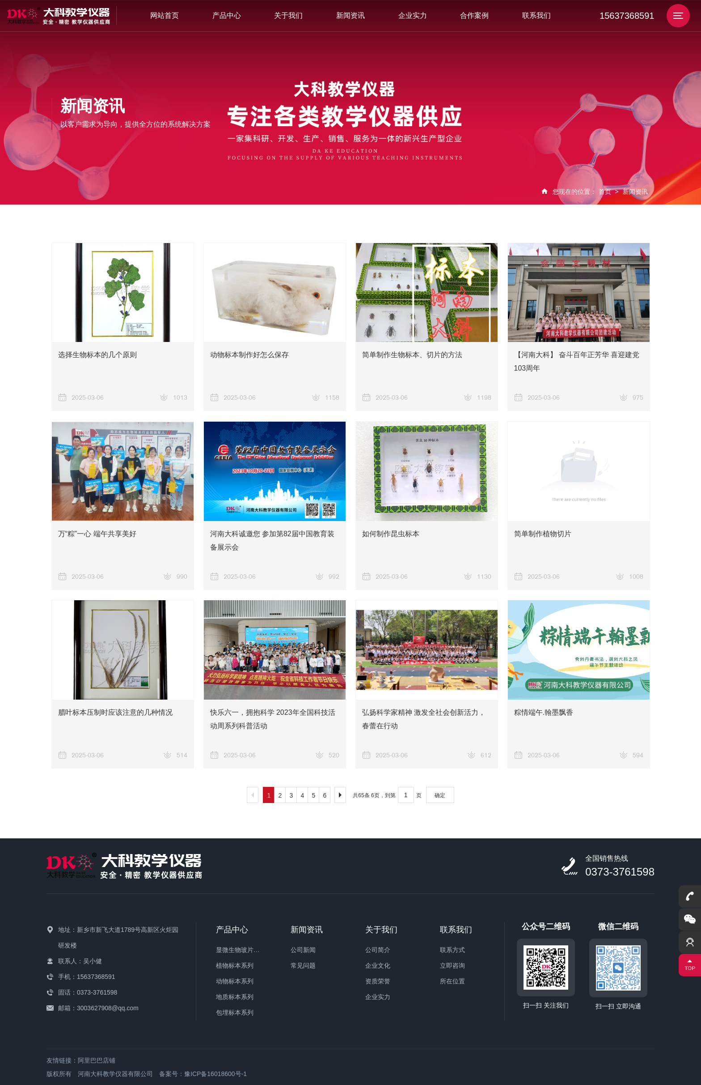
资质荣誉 (377, 981)
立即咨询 (452, 965)
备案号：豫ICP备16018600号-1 (203, 1073)
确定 (440, 795)
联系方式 (452, 949)
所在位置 (452, 981)
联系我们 (536, 15)
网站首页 (164, 15)
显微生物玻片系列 (241, 949)
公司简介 (377, 949)
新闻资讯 (350, 15)
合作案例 (474, 15)
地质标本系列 (234, 996)
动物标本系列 (234, 981)
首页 (605, 191)
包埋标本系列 (234, 1012)
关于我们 (288, 15)
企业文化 (377, 965)
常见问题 (303, 965)
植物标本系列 (234, 965)
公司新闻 (303, 949)
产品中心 (226, 15)
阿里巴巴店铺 (96, 1060)
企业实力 (412, 15)
